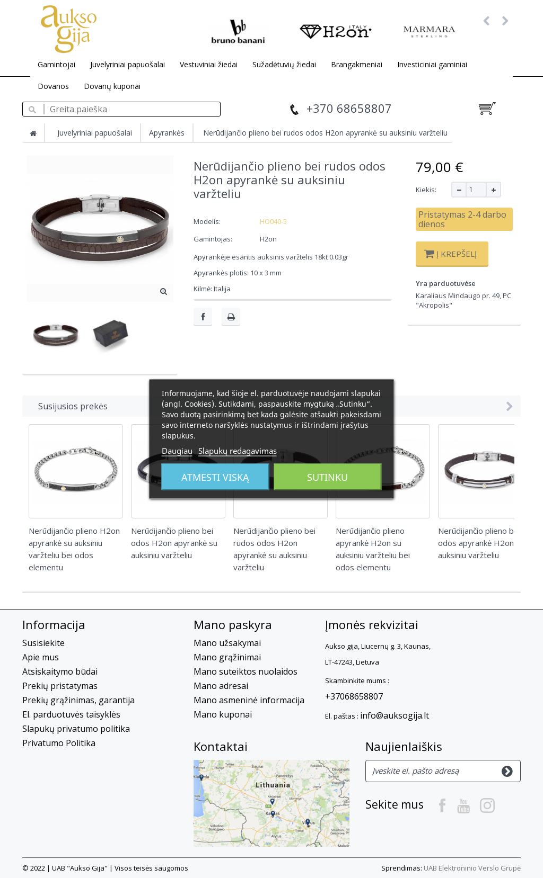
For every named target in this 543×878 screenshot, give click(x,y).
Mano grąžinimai (227, 657)
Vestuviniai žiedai (209, 64)
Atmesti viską (215, 477)
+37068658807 (354, 696)
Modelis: (207, 221)
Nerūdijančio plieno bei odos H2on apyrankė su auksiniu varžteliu (174, 542)
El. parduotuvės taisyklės (71, 714)
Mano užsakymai (227, 643)
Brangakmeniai (356, 64)
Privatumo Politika (58, 743)
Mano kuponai (223, 714)
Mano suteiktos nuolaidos (245, 671)
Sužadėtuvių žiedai (284, 64)
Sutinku (327, 477)
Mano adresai (221, 686)
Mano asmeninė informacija (249, 700)
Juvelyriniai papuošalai (127, 64)
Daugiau (177, 450)
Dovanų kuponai (112, 86)
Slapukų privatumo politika (76, 728)
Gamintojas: (213, 239)
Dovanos (53, 86)
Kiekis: (426, 189)
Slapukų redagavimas (237, 450)
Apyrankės (167, 133)
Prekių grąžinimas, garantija (78, 700)
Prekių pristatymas (60, 686)
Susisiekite (43, 643)
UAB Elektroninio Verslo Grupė (472, 868)
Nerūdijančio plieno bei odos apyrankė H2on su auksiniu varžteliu (481, 542)
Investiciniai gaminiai (432, 64)
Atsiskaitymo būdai (60, 671)
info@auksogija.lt (394, 715)
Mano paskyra (233, 624)
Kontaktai (221, 746)
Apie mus (40, 657)
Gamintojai (56, 64)
